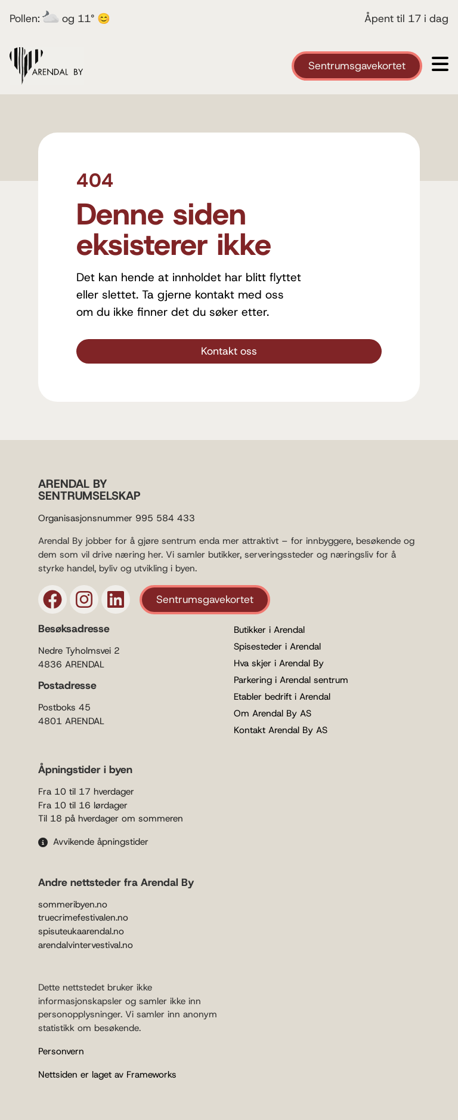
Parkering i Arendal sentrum (291, 680)
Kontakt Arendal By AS (280, 730)
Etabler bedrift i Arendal (282, 697)
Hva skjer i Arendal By (279, 663)
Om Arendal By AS (272, 713)
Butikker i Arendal (269, 630)
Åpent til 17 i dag (406, 18)
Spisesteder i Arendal (277, 647)
